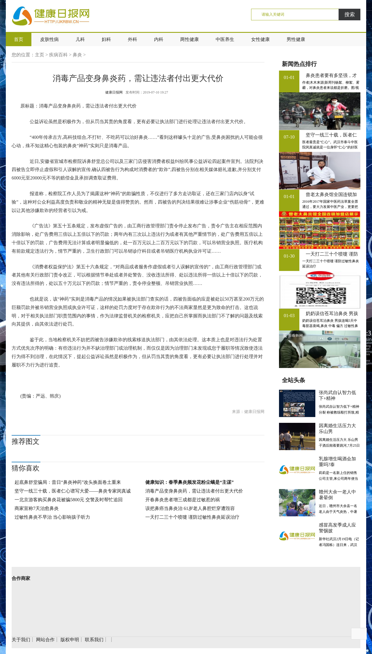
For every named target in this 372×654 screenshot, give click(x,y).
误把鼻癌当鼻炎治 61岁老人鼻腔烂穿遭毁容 (190, 508)
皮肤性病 (49, 39)
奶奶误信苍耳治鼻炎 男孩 (332, 313)
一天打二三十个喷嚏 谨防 (332, 253)
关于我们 (21, 639)
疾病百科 (58, 54)
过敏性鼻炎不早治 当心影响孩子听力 (52, 517)
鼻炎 (77, 54)
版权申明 (69, 639)
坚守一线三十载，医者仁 (331, 134)
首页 (18, 39)
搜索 (349, 14)
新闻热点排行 (299, 64)
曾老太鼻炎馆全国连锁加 (331, 194)
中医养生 (225, 39)
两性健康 (189, 39)
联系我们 (94, 639)
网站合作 (45, 639)
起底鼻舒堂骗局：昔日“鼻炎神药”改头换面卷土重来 (68, 482)
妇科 (106, 39)
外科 (132, 39)
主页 (39, 54)
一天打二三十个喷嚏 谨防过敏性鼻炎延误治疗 (192, 517)
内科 (158, 39)
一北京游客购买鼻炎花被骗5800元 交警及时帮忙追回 (69, 499)
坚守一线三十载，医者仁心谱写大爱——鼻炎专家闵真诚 (73, 490)
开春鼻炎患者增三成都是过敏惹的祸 (182, 499)
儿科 (80, 39)
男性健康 (296, 39)
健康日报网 (114, 92)
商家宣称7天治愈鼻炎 (37, 508)
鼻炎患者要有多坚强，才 (331, 75)
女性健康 (260, 39)
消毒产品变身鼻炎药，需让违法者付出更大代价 (194, 490)
